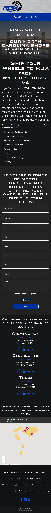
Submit (25, 306)
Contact (10, 479)
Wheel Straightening (9, 485)
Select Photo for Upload (25, 293)
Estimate (42, 472)
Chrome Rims (30, 485)
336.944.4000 (25, 382)
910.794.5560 (25, 337)
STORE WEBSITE (25, 347)
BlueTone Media (29, 510)
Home (6, 472)
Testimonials (28, 472)
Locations (18, 479)
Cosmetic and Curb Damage (32, 479)
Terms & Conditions (8, 491)
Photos (20, 472)
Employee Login (22, 491)
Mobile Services (42, 485)
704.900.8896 (25, 360)
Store (36, 472)
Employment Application (36, 491)
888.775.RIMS (25, 17)
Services (13, 472)
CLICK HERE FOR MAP (25, 350)
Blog (47, 491)
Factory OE (21, 485)
